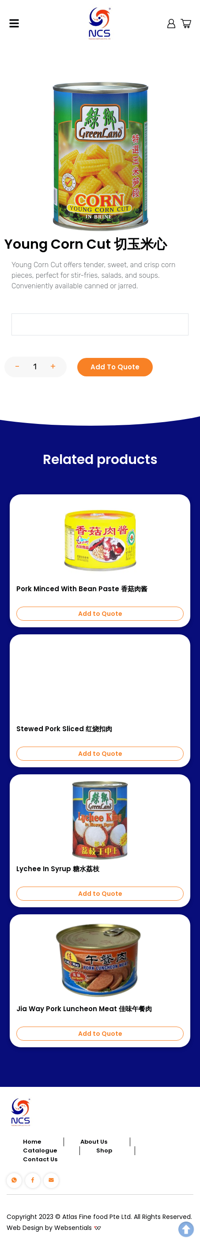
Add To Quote (115, 367)
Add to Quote (100, 613)
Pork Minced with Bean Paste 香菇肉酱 (81, 589)
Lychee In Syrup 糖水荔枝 (57, 869)
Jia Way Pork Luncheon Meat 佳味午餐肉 (84, 1009)
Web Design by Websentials (49, 1227)
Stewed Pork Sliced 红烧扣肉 (64, 729)
